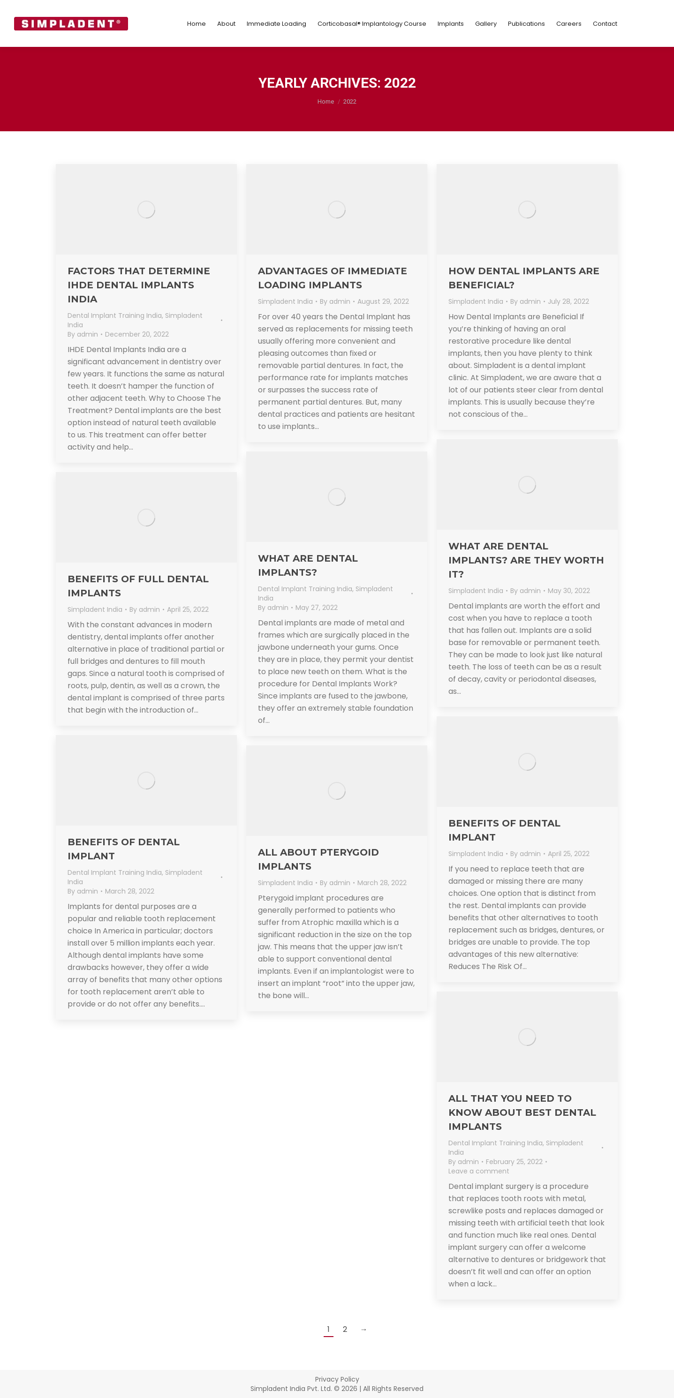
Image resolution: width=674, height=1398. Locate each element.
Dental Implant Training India (115, 315)
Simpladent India (285, 301)
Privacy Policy (337, 1379)
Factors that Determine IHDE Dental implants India (139, 285)
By (83, 334)
